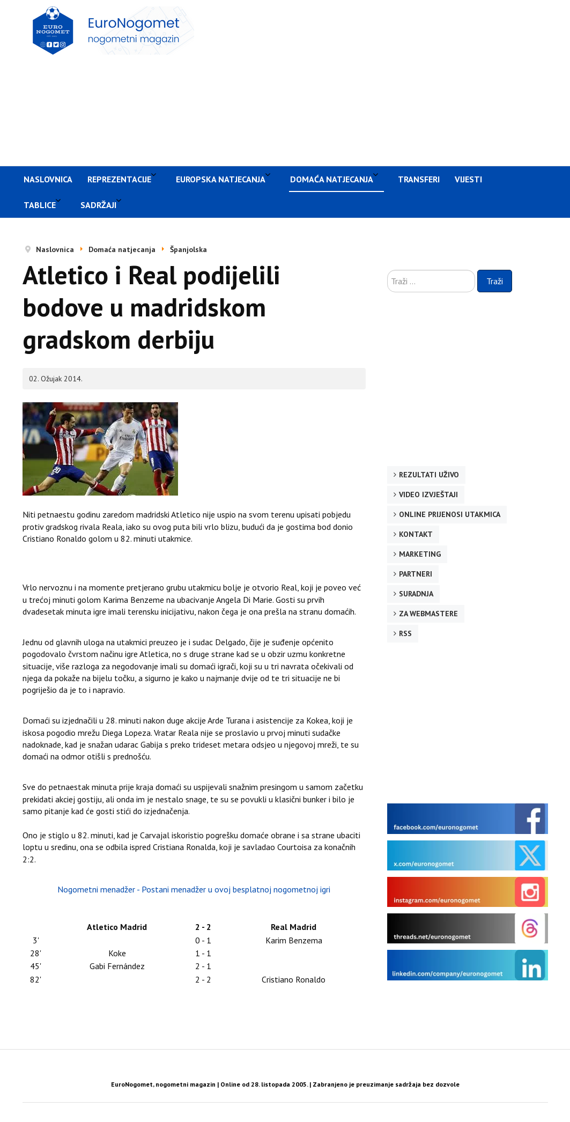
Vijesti (468, 179)
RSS (405, 633)
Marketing (420, 554)
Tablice (40, 205)
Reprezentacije (119, 179)
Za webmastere (428, 613)
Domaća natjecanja (331, 179)
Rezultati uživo (429, 474)
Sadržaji (98, 205)
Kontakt (416, 534)
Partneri (415, 574)
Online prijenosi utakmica (449, 514)
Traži (494, 281)
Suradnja (416, 594)
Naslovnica (48, 179)
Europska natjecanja (220, 179)
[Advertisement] (387, 81)
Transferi (419, 179)
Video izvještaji (428, 494)
